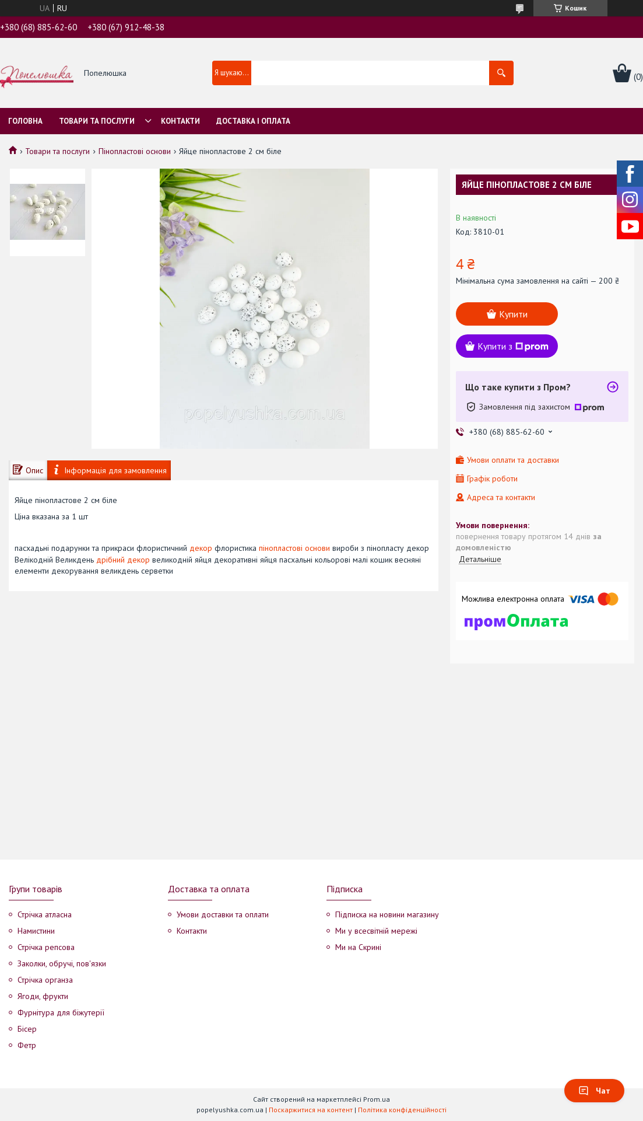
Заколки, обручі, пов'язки (61, 963)
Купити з (513, 346)
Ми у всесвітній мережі (376, 931)
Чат (594, 1090)
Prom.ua (376, 1099)
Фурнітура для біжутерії (60, 1012)
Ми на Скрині (358, 947)
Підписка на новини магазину (387, 914)
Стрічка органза (45, 980)
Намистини (36, 931)
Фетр (26, 1045)
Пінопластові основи (135, 151)
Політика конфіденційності (402, 1109)
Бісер (27, 1029)
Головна (25, 121)
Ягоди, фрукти (42, 996)
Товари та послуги (97, 121)
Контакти (180, 121)
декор (200, 548)
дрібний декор (123, 559)
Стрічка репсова (46, 947)
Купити (513, 314)
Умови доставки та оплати (223, 914)
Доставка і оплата (253, 121)
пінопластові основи (294, 548)
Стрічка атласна (44, 914)
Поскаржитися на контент (311, 1109)
